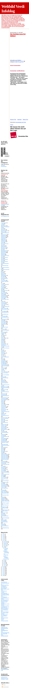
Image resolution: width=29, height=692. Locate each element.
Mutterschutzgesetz (5, 391)
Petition (16, 62)
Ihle (1, 326)
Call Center (3, 280)
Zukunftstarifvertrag (5, 527)
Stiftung (2, 448)
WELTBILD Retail (4, 507)
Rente (2, 421)
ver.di (23, 62)
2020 (3, 536)
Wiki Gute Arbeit (4, 608)
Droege (2, 294)
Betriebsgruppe (4, 250)
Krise (2, 358)
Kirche (2, 353)
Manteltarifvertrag (4, 377)
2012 (3, 571)
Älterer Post (25, 119)
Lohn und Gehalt (4, 372)
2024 (3, 534)
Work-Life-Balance (4, 525)
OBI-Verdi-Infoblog (4, 611)
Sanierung (3, 428)
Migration (3, 380)
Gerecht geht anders (5, 309)
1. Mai (2, 223)
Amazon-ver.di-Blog (5, 605)
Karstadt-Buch (4, 343)
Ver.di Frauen (3, 477)
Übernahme (3, 467)
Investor (2, 333)
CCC (2, 283)
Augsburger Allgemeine (3, 239)
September (5, 544)
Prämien (2, 405)
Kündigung (3, 361)
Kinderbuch (3, 352)
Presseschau (3, 406)
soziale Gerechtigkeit (3, 438)
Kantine (2, 340)
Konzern (2, 355)
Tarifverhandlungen (5, 459)
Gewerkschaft (4, 319)
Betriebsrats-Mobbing (3, 254)
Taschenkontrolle (4, 462)
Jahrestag (3, 335)
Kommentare (5, 687)
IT (1, 334)
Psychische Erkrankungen (4, 409)
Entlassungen (3, 297)
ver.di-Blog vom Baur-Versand (4, 588)
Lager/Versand (4, 364)
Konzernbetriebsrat (5, 356)
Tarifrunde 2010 (4, 456)
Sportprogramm (4, 441)
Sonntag (19, 62)
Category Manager (5, 281)
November (5, 542)
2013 (3, 570)
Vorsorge (3, 490)
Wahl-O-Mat (3, 491)
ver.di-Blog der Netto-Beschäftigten (5, 593)
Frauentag (3, 303)
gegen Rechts (4, 308)
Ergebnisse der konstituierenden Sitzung (4, 628)
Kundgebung (3, 360)
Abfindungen (3, 225)
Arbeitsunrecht (4, 236)
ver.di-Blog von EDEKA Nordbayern (5, 607)
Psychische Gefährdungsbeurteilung (5, 411)
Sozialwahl (3, 440)
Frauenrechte (3, 302)
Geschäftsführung (4, 314)
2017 (3, 540)
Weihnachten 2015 (5, 493)
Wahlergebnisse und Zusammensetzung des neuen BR (5, 632)
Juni (4, 560)
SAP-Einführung (4, 429)
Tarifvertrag (3, 461)
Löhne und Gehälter (5, 374)
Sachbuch (3, 426)
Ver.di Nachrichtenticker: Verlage (4, 617)
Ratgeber (3, 413)
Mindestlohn (3, 381)
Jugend (2, 339)
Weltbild (2, 497)
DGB (2, 291)
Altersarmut (3, 229)
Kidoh (2, 351)
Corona (2, 285)
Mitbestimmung (4, 386)
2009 (3, 575)
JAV (2, 336)
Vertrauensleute (4, 486)
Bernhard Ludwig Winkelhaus (4, 248)
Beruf (2, 249)
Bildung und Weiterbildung (3, 275)
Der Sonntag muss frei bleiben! (5, 549)
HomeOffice (3, 323)
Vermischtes (3, 484)
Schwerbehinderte (4, 432)
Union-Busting (4, 471)
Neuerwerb (3, 394)
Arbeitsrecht (3, 235)
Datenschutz (3, 288)
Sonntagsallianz (4, 436)
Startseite (19, 119)
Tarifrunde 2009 (4, 455)
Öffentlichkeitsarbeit (5, 395)
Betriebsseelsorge (4, 265)
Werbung (3, 514)
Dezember (5, 541)
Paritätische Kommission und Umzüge (6, 552)
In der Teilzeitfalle (5, 554)
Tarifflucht (3, 453)
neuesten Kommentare (3, 166)
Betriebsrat (3, 252)
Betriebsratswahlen (5, 263)
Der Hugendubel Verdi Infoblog (4, 615)
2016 (3, 566)
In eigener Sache (4, 327)
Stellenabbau (3, 444)
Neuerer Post (13, 119)
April (4, 562)
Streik (2, 449)
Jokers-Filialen (4, 338)
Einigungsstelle (4, 295)
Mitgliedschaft (4, 389)
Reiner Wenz (3, 420)
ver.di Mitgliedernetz (5, 216)
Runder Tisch (3, 425)
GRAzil (2, 320)
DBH (2, 289)
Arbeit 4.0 (3, 231)
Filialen (2, 301)
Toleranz (2, 463)
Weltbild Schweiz (4, 509)
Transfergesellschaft (5, 464)
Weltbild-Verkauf (4, 510)
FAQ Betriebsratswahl (4, 635)
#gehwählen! (3, 222)
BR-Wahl (3, 276)
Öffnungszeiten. (4, 397)
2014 (3, 569)
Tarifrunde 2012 (4, 457)
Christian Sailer (4, 284)
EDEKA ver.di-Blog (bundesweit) (5, 586)
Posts (3, 684)
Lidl (1, 369)
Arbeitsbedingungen (5, 232)
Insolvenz (3, 329)
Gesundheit (3, 316)
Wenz (2, 513)
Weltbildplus (3, 512)
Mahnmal (3, 376)
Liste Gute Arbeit (4, 371)
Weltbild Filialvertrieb (5, 500)
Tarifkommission (4, 454)
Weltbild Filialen (4, 499)
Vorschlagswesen (4, 488)
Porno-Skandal (4, 404)
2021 (3, 535)
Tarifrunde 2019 (4, 458)
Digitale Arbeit (4, 293)
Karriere (2, 342)
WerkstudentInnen (4, 515)
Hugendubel (3, 324)
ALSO (2, 228)
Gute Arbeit (3, 321)
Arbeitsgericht (4, 234)
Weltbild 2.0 (3, 498)
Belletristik (3, 246)
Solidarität (3, 434)
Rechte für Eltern (4, 417)
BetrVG (2, 271)
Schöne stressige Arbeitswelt (5, 557)
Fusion (2, 305)
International (3, 332)
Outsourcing (3, 398)
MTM (2, 390)
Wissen (2, 523)
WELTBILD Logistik (5, 502)
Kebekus (3, 350)
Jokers (2, 337)
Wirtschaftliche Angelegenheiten (4, 521)
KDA (2, 349)
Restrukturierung (4, 422)
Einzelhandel (3, 296)
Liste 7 (2, 370)
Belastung (3, 245)
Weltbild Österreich (5, 504)
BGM (2, 272)
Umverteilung (3, 469)
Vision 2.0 (3, 487)
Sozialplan (3, 439)
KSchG (2, 359)
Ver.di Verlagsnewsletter (4, 620)
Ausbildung (3, 240)
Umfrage (2, 468)
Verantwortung (4, 482)
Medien (2, 379)
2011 (3, 573)
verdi (2, 483)
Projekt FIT (3, 407)
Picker (2, 402)
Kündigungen (3, 362)
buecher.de (3, 277)
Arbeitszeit (3, 237)
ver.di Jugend (3, 478)
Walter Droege (4, 492)
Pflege (2, 401)
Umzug (2, 470)
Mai (4, 561)
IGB (2, 325)
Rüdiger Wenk (4, 424)
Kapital (2, 341)
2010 (3, 574)
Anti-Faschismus (4, 230)
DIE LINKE (3, 292)
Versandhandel (4, 485)
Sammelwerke (4, 427)
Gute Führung (4, 322)
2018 (2, 224)
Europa (2, 298)
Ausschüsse (3, 241)
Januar (4, 565)
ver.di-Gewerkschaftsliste (5, 480)
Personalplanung (4, 399)
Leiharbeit (3, 367)
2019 (3, 537)
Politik (2, 403)
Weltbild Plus (3, 506)
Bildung (2, 273)
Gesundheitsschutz (5, 317)
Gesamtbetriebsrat (4, 312)
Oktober (5, 543)
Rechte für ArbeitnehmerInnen (5, 415)
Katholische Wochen (5, 347)
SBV (2, 430)
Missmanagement (4, 382)
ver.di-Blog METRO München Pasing (5, 600)
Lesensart (3, 368)
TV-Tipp (2, 466)
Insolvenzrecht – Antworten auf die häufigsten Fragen (4, 678)
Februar (5, 564)
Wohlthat (3, 524)
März (4, 563)
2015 (3, 568)
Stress (2, 450)
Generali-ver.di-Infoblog (4, 602)
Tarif (2, 452)
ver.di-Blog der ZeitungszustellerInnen (5, 583)
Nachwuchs (3, 393)
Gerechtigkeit (3, 311)
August (4, 545)
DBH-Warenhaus (4, 290)
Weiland (2, 496)
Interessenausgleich (5, 330)
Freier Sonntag (4, 304)
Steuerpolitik (3, 447)
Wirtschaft (3, 519)
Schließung (3, 431)
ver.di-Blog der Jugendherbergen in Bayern (5, 597)
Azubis (2, 242)
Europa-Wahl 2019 (5, 299)
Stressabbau (3, 451)
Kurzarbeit (3, 363)
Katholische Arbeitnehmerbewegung (5, 345)
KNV (2, 354)
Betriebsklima (3, 251)
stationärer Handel (4, 442)
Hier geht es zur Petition (15, 60)
